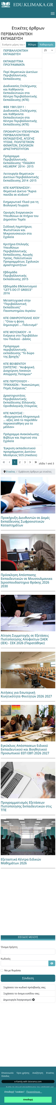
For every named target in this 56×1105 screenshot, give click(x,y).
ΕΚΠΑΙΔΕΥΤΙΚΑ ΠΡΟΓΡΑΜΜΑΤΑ (14, 63)
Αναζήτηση (37, 1072)
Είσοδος (5, 1076)
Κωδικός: (6, 958)
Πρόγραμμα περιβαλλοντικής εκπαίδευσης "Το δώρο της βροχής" (18, 351)
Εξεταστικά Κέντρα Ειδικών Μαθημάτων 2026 (21, 861)
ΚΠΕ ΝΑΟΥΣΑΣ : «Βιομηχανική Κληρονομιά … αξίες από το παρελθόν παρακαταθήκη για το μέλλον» (21, 420)
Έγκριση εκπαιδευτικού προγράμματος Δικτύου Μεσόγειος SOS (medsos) (20, 451)
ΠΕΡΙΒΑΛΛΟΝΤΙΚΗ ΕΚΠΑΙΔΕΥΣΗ (15, 52)
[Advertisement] (28, 902)
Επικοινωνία (7, 1072)
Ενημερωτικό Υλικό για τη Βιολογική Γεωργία (21, 203)
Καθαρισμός (46, 44)
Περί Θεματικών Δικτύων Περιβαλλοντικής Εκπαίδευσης (20, 75)
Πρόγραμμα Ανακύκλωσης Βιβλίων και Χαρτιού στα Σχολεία (21, 437)
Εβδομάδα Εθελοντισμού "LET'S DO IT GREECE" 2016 (20, 289)
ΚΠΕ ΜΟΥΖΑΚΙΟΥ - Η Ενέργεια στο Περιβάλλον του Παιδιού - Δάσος (20, 335)
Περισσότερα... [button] (34, 1092)
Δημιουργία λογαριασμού (19, 999)
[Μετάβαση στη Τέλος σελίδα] (36, 462)
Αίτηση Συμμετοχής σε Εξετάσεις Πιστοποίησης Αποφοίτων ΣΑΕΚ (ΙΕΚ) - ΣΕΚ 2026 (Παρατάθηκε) (25, 639)
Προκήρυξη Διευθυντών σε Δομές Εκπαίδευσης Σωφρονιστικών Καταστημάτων (25, 521)
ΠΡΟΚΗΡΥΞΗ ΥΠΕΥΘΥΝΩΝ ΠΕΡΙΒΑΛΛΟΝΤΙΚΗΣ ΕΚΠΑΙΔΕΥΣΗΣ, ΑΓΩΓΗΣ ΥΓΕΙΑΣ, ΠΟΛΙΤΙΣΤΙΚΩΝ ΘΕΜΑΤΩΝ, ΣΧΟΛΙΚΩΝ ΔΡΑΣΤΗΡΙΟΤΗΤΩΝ (21, 140)
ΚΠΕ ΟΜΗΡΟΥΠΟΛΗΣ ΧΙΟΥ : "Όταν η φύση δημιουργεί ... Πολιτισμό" (21, 321)
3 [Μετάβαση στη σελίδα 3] (25, 462)
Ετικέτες (50, 1072)
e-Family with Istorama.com (28, 1081)
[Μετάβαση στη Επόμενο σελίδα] (30, 462)
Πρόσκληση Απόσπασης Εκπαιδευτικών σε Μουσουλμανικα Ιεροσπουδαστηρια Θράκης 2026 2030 (26, 580)
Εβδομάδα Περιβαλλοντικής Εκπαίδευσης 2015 (15, 275)
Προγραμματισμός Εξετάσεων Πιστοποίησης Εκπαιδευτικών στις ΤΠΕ (26, 806)
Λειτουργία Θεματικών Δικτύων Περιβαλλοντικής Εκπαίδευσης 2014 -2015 (21, 177)
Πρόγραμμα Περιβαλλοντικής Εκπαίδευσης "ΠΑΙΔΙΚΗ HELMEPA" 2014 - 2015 (19, 161)
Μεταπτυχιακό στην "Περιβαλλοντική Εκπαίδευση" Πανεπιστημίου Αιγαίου (19, 305)
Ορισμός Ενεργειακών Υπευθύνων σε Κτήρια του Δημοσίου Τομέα (21, 215)
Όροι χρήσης (22, 1072)
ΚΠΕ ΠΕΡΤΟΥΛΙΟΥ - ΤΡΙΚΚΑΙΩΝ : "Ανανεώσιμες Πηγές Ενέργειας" (21, 384)
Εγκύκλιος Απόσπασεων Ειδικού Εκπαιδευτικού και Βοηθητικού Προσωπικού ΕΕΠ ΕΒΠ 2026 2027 (25, 749)
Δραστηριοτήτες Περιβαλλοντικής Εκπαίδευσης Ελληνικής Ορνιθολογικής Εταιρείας (20, 400)
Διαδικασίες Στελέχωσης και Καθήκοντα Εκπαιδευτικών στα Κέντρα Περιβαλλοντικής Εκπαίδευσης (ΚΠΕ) (20, 93)
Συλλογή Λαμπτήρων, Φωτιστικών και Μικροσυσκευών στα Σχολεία (17, 231)
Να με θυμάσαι (12, 970)
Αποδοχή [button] (28, 1099)
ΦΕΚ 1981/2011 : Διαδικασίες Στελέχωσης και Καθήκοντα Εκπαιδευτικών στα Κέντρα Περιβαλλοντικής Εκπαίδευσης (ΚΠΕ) (20, 115)
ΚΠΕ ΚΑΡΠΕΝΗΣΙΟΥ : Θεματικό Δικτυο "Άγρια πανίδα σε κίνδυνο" (19, 191)
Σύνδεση (28, 978)
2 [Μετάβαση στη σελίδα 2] (19, 462)
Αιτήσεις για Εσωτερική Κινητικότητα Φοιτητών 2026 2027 (26, 694)
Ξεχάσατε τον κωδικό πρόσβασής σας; (24, 987)
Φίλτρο (32, 44)
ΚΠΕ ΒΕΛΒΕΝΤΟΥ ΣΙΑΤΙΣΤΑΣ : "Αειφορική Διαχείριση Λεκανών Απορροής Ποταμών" (18, 369)
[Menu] (53, 13)
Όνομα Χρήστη (9, 947)
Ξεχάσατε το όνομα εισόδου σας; (21, 993)
